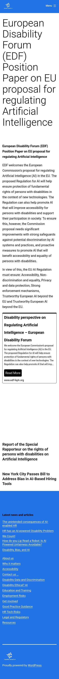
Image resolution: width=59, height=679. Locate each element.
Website (15, 418)
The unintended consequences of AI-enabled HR (25, 523)
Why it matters (11, 563)
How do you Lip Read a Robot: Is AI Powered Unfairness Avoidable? (24, 542)
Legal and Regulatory (15, 617)
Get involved (10, 601)
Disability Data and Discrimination (23, 579)
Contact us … (10, 574)
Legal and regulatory (31, 414)
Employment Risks (14, 595)
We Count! (8, 536)
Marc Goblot (13, 409)
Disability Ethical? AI (15, 585)
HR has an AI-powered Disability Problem (28, 530)
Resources (9, 622)
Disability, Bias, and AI (16, 549)
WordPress (35, 665)
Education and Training (16, 590)
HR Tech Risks (11, 611)
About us (8, 558)
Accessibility (10, 569)
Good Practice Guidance (17, 606)
